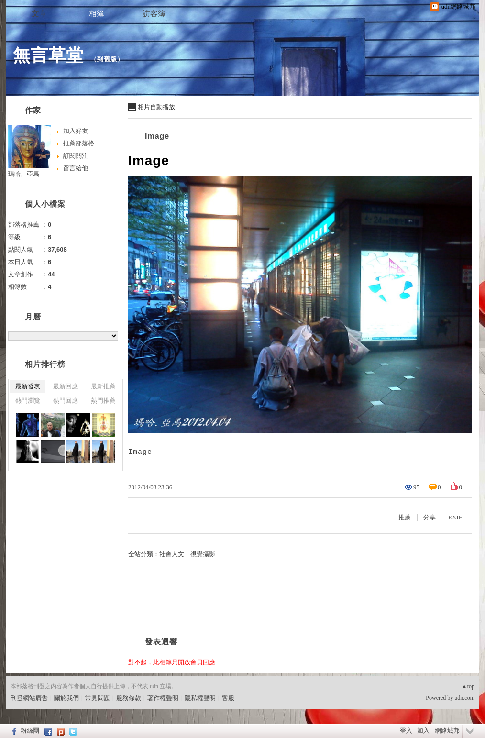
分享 (429, 517)
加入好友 (75, 130)
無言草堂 (48, 55)
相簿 (96, 14)
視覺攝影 (202, 554)
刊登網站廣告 (29, 698)
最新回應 (65, 386)
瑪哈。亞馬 (23, 173)
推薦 (404, 517)
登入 (406, 730)
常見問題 (97, 698)
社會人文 (171, 554)
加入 (423, 730)
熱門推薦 (103, 400)
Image (157, 136)
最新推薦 (103, 386)
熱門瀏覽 (27, 400)
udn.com (464, 697)
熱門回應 (65, 400)
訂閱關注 (75, 155)
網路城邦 (447, 730)
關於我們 (66, 698)
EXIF (455, 517)
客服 (228, 698)
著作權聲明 (162, 698)
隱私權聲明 (200, 698)
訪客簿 (154, 14)
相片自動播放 (156, 106)
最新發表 (27, 386)
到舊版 (107, 59)
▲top (468, 686)
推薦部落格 (78, 143)
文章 (39, 14)
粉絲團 (30, 730)
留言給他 (75, 168)
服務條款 (128, 698)
